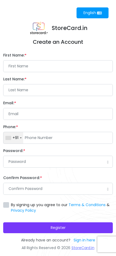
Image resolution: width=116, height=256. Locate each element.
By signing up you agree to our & (60, 207)
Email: (9, 103)
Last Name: (14, 79)
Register (58, 227)
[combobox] (13, 138)
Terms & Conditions (87, 204)
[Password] (58, 162)
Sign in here (84, 240)
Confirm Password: (22, 177)
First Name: (14, 55)
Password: (14, 150)
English (92, 12)
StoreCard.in (82, 247)
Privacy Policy (23, 210)
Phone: (10, 126)
